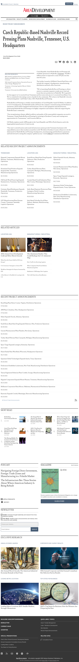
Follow (34, 16)
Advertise (15, 4)
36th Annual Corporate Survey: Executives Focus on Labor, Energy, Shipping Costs (18, 83)
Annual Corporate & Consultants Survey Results (13, 642)
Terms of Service (53, 660)
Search (45, 16)
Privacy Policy (45, 660)
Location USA (32, 153)
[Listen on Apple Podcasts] (19, 499)
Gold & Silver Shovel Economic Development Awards (15, 639)
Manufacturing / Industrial (64, 153)
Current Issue (6, 626)
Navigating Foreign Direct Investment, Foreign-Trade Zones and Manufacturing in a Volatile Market (19, 473)
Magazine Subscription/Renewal (12, 619)
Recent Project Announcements (14, 24)
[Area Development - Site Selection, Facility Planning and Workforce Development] (39, 10)
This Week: (19, 519)
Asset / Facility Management (48, 622)
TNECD (50, 134)
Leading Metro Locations (7, 644)
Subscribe (69, 3)
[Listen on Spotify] (19, 502)
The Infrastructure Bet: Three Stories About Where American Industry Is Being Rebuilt (18, 483)
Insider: (19, 515)
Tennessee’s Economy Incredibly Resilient (16, 90)
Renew (76, 4)
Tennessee (60, 74)
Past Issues (74, 465)
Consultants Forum (7, 4)
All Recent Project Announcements (10, 400)
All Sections (76, 19)
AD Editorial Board (63, 19)
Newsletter (5, 623)
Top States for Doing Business (9, 647)
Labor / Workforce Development (49, 625)
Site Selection (44, 628)
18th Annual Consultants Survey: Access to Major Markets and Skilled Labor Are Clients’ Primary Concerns (17, 78)
